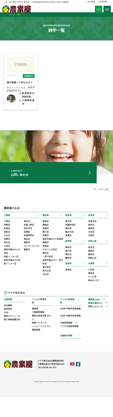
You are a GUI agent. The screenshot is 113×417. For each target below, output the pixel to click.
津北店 (9, 259)
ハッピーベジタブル (42, 345)
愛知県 (46, 230)
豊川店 (46, 247)
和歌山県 (91, 257)
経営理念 (10, 327)
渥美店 (46, 236)
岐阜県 (68, 230)
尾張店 (46, 244)
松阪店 (9, 247)
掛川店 (68, 267)
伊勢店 (9, 240)
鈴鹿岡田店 (15, 82)
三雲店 (9, 236)
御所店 (90, 244)
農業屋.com (93, 317)
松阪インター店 (13, 274)
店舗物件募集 (66, 355)
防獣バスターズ (40, 342)
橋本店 (90, 271)
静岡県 (68, 257)
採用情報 (103, 2)
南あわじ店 (92, 298)
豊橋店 (46, 240)
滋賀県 (68, 280)
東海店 (46, 266)
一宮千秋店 (48, 277)
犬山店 (46, 296)
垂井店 (68, 244)
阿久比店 (47, 292)
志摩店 (9, 255)
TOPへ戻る (102, 204)
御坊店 (90, 267)
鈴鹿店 (9, 244)
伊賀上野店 (30, 240)
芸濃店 (28, 247)
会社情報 (91, 2)
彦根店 (68, 287)
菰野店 (28, 259)
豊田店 (46, 274)
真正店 (68, 236)
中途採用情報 (66, 342)
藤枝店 (68, 274)
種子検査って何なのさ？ (21, 88)
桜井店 (90, 240)
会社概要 (10, 323)
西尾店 (46, 251)
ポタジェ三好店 (50, 270)
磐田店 (68, 263)
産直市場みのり (94, 321)
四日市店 (29, 244)
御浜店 (28, 255)
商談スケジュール (14, 334)
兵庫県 (90, 280)
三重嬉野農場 (39, 330)
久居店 (9, 262)
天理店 (90, 251)
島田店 (68, 271)
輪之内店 (69, 247)
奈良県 (90, 230)
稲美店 (90, 290)
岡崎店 (46, 262)
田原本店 (91, 236)
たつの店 (91, 294)
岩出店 (90, 263)
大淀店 (90, 247)
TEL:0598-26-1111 (48, 387)
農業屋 (36, 326)
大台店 (9, 251)
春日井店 (47, 289)
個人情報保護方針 (14, 338)
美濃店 (68, 251)
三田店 (90, 287)
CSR (8, 331)
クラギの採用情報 (67, 319)
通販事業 (37, 349)
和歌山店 (91, 274)
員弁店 (28, 236)
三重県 (9, 230)
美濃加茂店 (70, 240)
